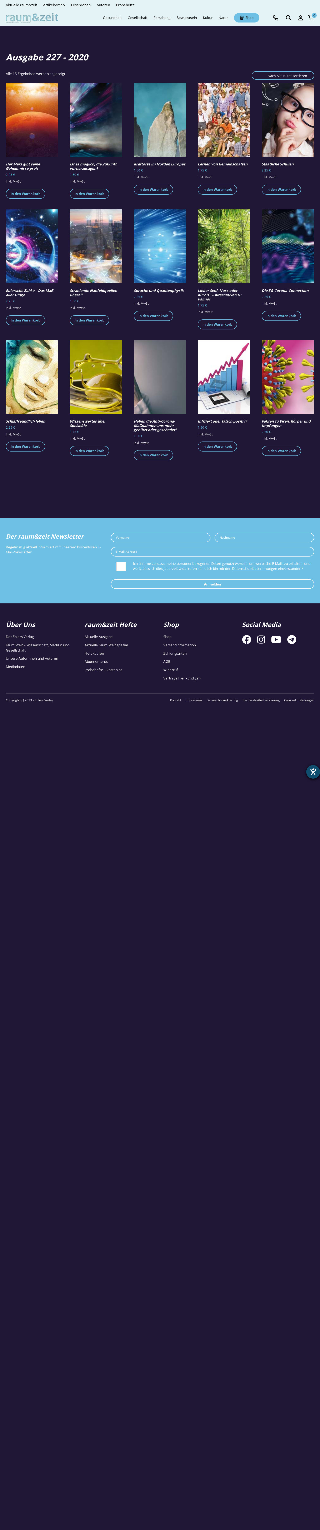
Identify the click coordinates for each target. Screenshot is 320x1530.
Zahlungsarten (175, 653)
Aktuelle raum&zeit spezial (106, 645)
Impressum (194, 700)
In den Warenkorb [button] (25, 193)
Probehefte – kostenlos (103, 669)
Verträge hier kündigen (182, 678)
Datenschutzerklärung (222, 700)
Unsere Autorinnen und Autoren (32, 658)
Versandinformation (179, 645)
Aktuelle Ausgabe (99, 636)
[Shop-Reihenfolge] (283, 75)
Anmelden (212, 584)
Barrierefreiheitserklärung (261, 700)
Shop (167, 636)
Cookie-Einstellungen (299, 700)
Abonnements (96, 661)
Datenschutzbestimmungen (254, 568)
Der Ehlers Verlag (20, 636)
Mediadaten (15, 666)
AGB (166, 661)
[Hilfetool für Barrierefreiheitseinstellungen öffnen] (313, 772)
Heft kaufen (94, 653)
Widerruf (170, 669)
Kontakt (175, 700)
